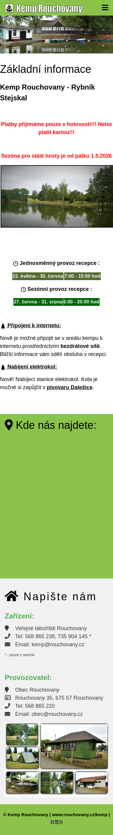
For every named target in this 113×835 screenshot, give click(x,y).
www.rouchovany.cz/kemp (79, 814)
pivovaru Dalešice (69, 387)
